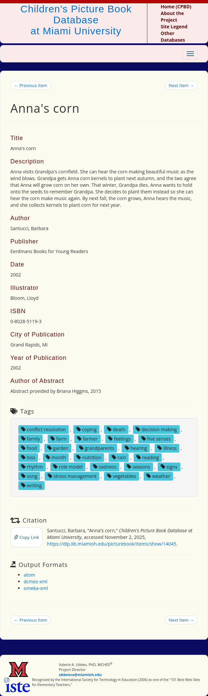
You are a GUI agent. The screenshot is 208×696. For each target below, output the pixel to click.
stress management (72, 476)
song (29, 476)
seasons (138, 467)
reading (147, 457)
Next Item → (181, 85)
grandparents (96, 448)
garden (58, 448)
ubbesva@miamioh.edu (80, 674)
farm (58, 439)
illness (167, 448)
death (116, 429)
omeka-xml (36, 588)
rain (119, 457)
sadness (104, 467)
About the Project (172, 16)
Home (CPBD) (176, 6)
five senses (156, 439)
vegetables (121, 476)
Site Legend (174, 26)
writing (31, 485)
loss (28, 457)
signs (169, 467)
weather (158, 476)
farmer (87, 439)
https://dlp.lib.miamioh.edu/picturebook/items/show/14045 (111, 544)
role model (67, 467)
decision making (156, 429)
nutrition (88, 457)
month (56, 457)
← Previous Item (30, 85)
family (30, 439)
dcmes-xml (35, 581)
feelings (119, 439)
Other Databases (173, 36)
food (29, 448)
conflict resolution (43, 429)
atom (29, 575)
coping (86, 429)
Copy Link (26, 537)
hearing (136, 448)
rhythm (32, 467)
